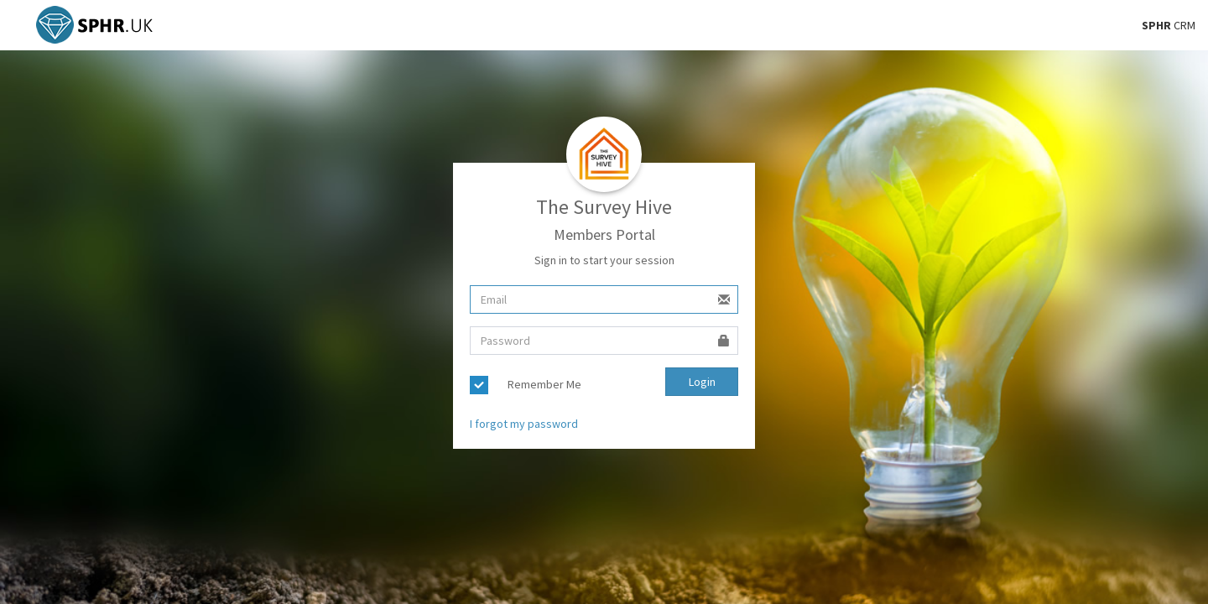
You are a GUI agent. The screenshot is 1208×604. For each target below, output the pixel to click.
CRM (1168, 25)
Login (702, 381)
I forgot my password (524, 423)
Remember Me (544, 384)
